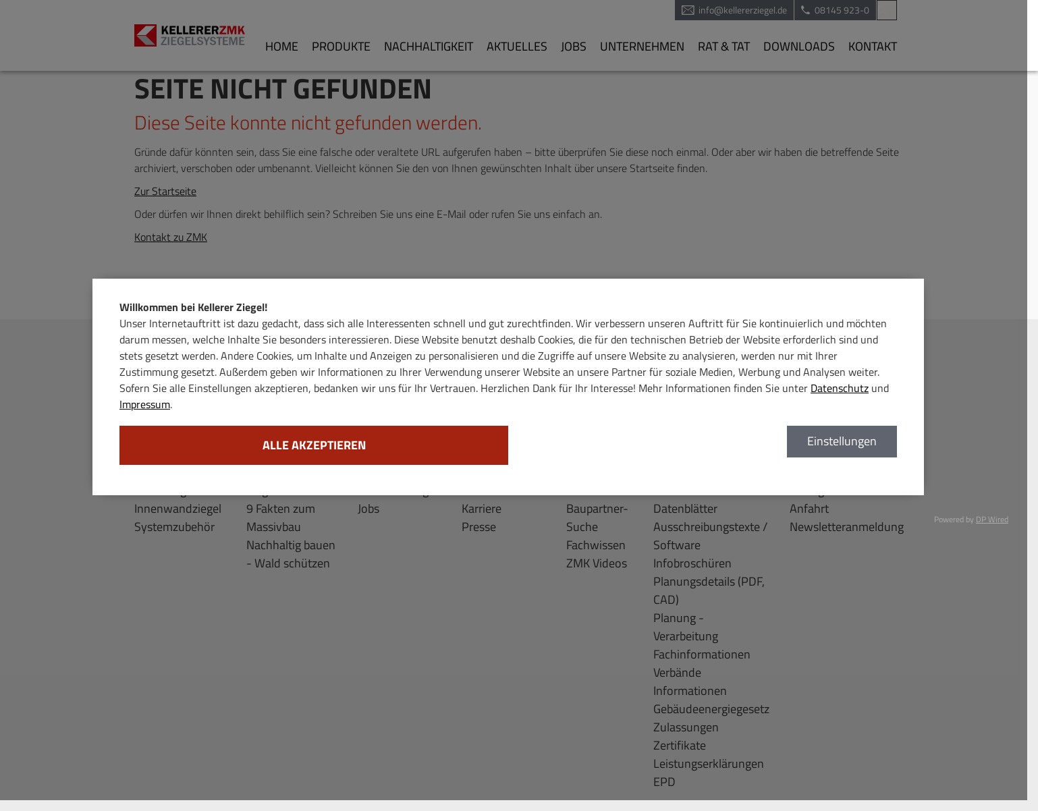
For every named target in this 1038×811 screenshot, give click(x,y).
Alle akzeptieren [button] (314, 445)
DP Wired (992, 519)
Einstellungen (842, 441)
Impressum (144, 404)
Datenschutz (840, 388)
